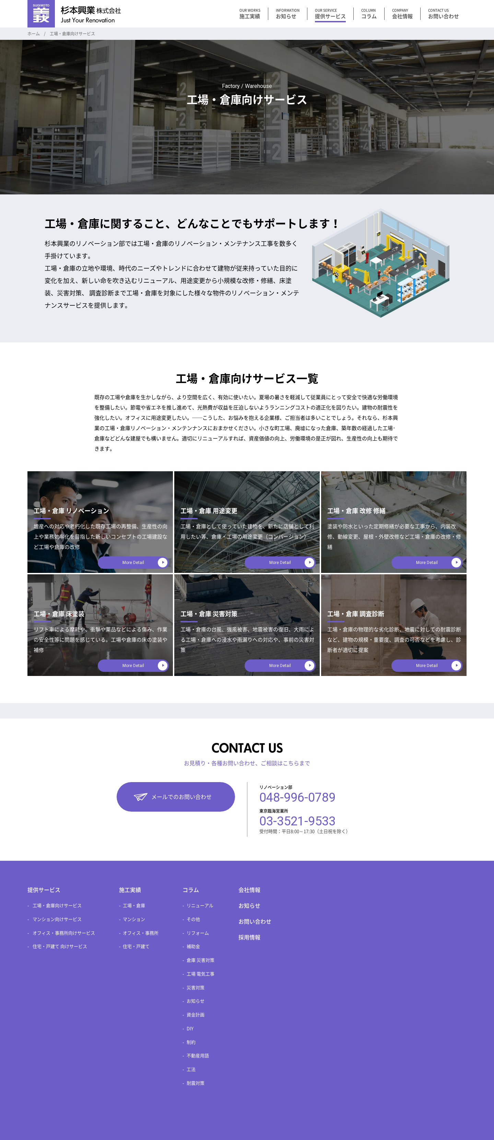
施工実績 (130, 890)
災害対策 (195, 987)
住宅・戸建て (136, 946)
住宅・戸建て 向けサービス (60, 946)
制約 (191, 1042)
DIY (190, 1028)
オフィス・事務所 (140, 933)
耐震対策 (195, 1083)
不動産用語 (198, 1055)
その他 (193, 919)
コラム (191, 890)
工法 (191, 1069)
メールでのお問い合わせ (181, 797)
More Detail (133, 562)
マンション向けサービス (57, 919)
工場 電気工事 (200, 974)
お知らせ (195, 1001)
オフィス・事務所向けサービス (64, 933)
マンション (134, 919)
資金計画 (195, 1015)
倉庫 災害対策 (200, 960)
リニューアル (200, 905)
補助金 (193, 946)
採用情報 (249, 937)
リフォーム (198, 933)
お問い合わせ (254, 921)
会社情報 (249, 890)
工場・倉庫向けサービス (57, 905)
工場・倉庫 (134, 905)
